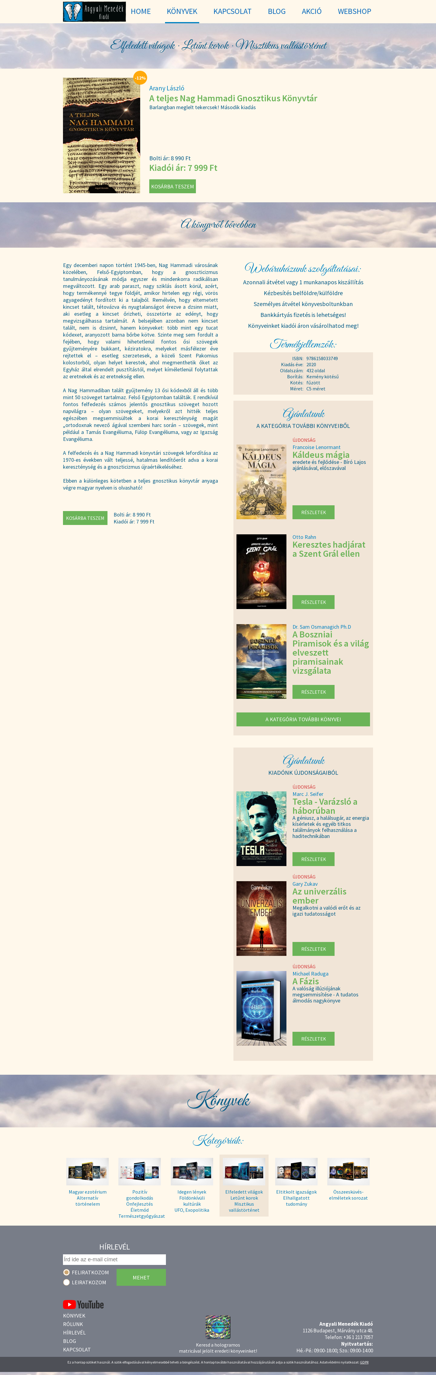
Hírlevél (74, 1332)
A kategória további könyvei (303, 719)
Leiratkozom (89, 1282)
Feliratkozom (90, 1272)
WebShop (354, 11)
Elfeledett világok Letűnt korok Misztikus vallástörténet (244, 1201)
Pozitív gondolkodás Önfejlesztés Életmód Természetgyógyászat (139, 1201)
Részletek (313, 512)
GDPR (364, 1362)
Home (141, 11)
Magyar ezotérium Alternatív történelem (88, 1198)
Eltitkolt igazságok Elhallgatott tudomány (296, 1198)
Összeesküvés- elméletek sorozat (348, 1195)
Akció (312, 11)
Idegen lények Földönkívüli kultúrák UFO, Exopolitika (191, 1201)
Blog (69, 1341)
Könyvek (74, 1315)
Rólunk (73, 1324)
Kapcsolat (77, 1349)
